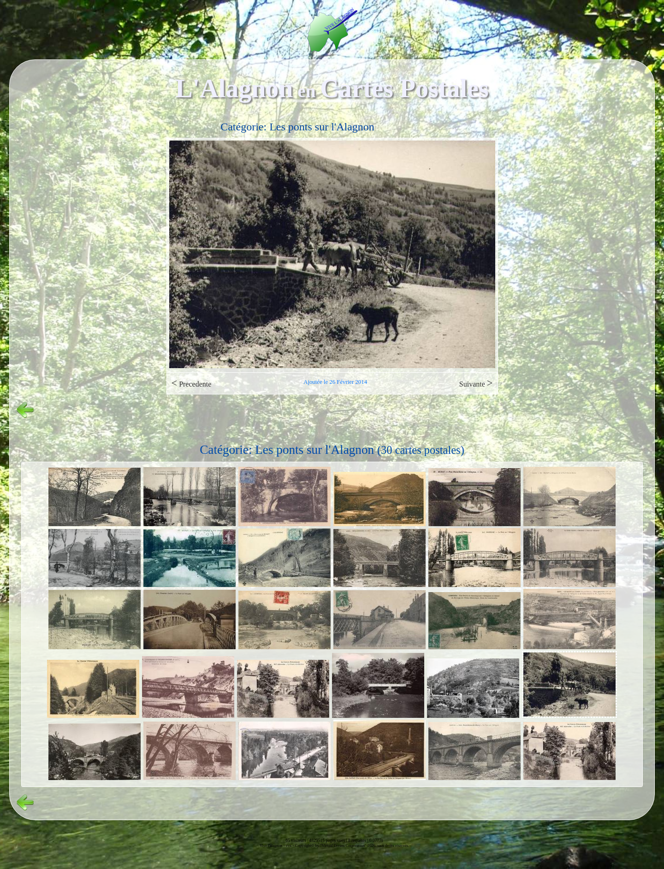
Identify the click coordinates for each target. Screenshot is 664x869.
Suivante (476, 383)
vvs (288, 845)
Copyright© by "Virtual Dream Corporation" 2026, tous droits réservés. (352, 845)
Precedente (192, 383)
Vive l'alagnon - (273, 845)
